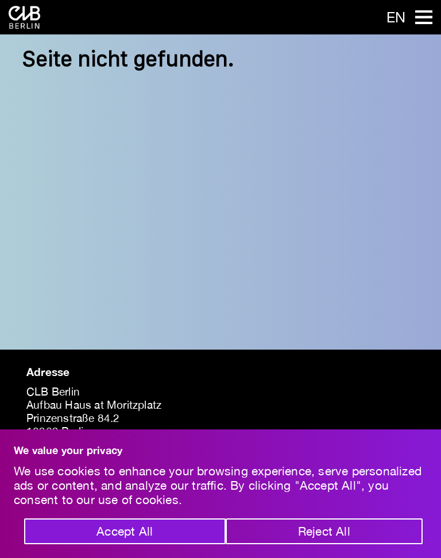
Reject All (324, 531)
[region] (220, 493)
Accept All (124, 531)
